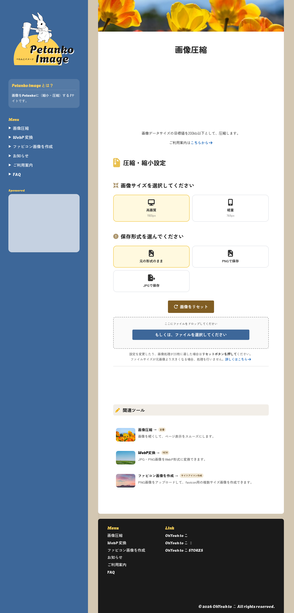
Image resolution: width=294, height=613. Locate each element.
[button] (191, 333)
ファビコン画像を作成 (126, 550)
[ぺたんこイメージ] (44, 38)
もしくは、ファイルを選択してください (191, 335)
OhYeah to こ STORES (184, 550)
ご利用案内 (116, 564)
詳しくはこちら (238, 359)
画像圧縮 (114, 535)
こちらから (201, 142)
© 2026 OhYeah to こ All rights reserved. (236, 606)
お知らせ (114, 557)
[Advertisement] (44, 223)
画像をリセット (194, 307)
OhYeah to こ (176, 535)
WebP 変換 (116, 542)
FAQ (111, 572)
